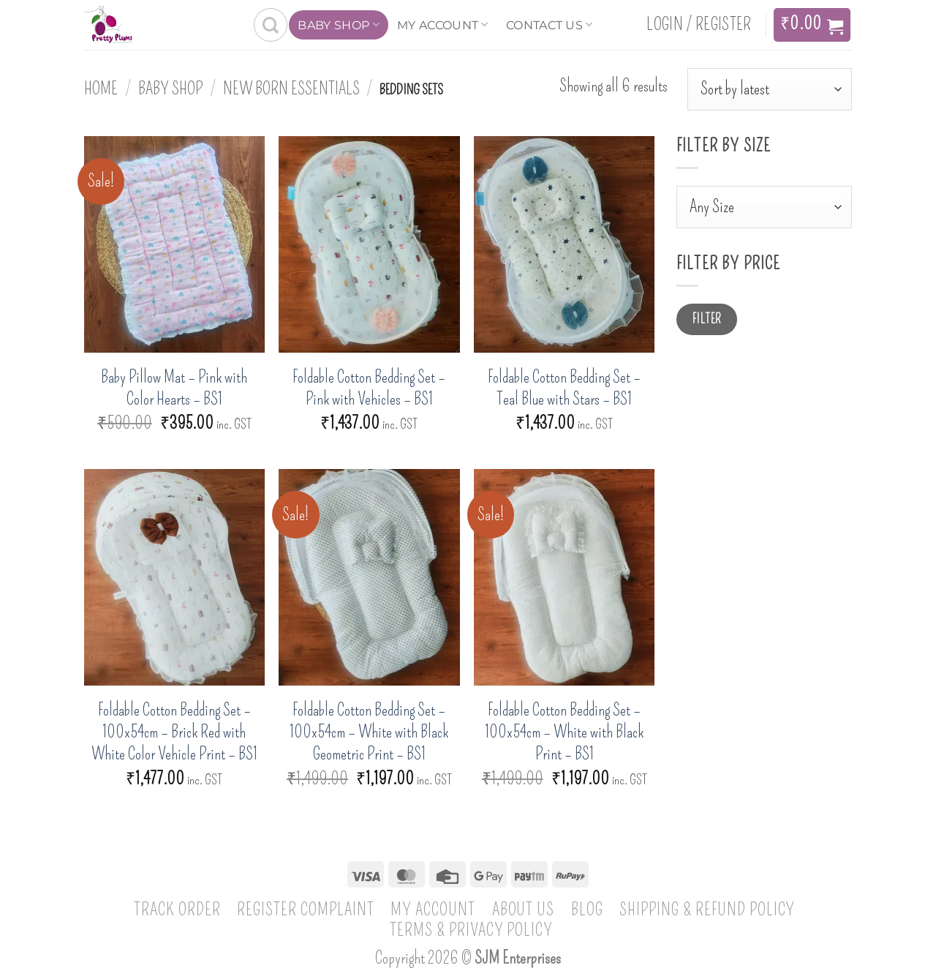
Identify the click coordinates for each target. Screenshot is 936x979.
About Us (523, 909)
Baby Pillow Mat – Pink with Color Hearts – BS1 (174, 388)
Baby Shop (338, 25)
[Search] (270, 25)
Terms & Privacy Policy (472, 930)
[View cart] (812, 25)
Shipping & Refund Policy (707, 909)
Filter (707, 319)
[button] (699, 25)
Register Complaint (305, 909)
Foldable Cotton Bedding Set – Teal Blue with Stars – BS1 (564, 388)
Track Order (177, 909)
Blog (587, 909)
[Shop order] (769, 89)
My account (442, 25)
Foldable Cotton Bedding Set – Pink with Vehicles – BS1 (368, 388)
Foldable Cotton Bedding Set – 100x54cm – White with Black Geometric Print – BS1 (369, 731)
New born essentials (291, 88)
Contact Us (549, 25)
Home (101, 88)
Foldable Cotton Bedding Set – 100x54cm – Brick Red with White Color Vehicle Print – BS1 (174, 731)
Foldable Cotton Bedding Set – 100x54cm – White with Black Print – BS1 (564, 731)
